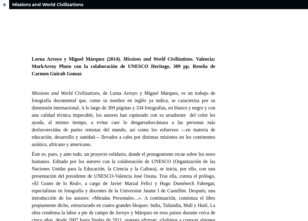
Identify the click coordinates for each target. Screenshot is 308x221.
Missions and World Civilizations (47, 4)
